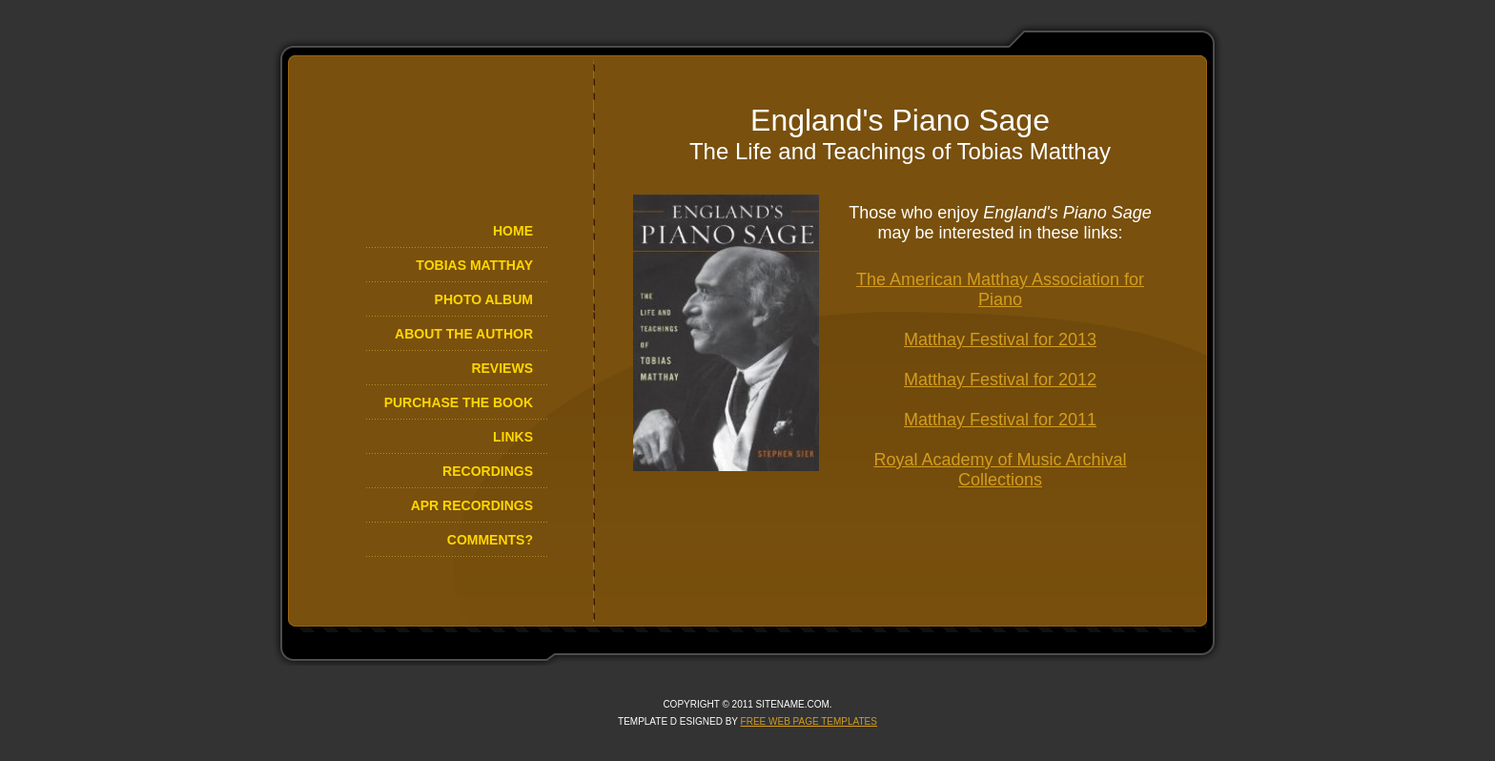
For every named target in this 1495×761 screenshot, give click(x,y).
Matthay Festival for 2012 (1000, 379)
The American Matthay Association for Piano (1000, 289)
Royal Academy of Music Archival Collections (999, 469)
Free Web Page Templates (809, 721)
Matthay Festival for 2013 (1000, 339)
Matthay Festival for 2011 (1000, 419)
